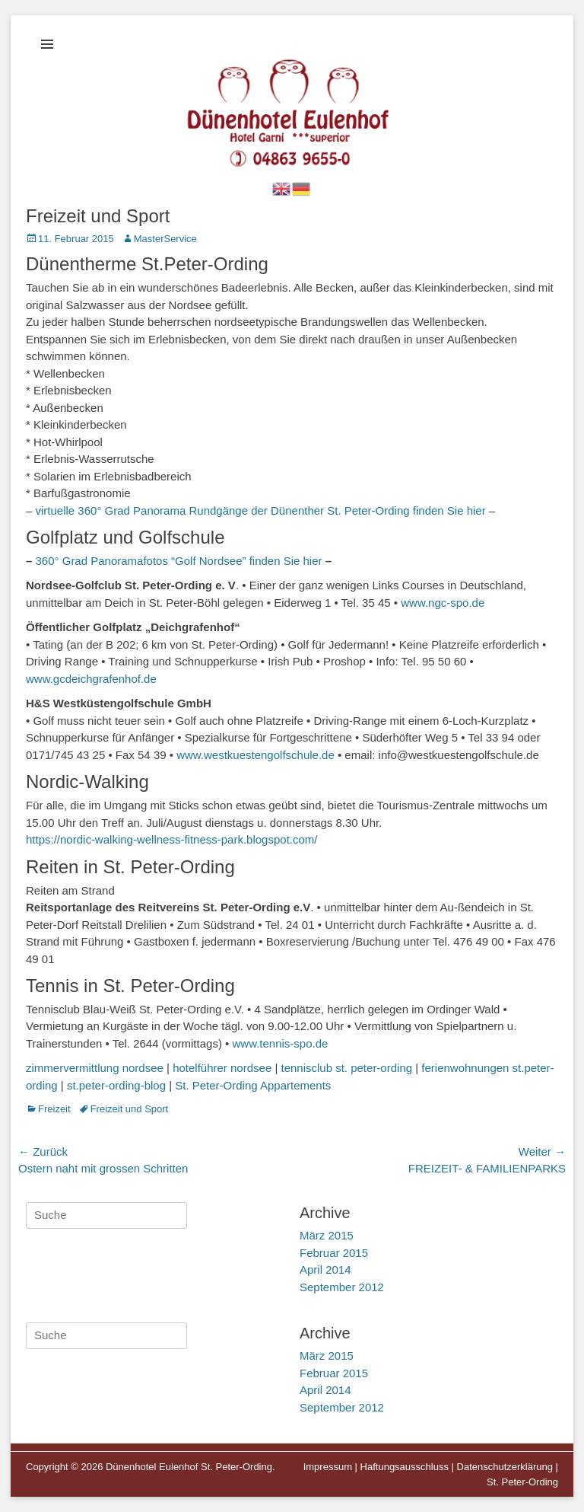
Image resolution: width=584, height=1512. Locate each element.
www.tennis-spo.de (280, 1043)
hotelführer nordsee (222, 1067)
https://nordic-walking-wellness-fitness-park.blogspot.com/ (172, 839)
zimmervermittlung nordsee (94, 1067)
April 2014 (325, 1269)
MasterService (165, 238)
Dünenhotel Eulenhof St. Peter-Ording (189, 1466)
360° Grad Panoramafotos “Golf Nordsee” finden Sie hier (179, 560)
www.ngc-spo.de (442, 602)
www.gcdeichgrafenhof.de (91, 678)
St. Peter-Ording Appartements (253, 1085)
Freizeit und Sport (129, 1109)
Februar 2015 (334, 1252)
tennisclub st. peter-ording (346, 1067)
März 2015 (327, 1235)
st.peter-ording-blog (116, 1085)
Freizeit (54, 1109)
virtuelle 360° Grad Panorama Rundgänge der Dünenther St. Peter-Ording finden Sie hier (261, 510)
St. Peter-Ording (522, 1482)
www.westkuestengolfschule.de (255, 754)
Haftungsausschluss (404, 1466)
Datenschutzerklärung (505, 1466)
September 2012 (342, 1287)
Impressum (327, 1466)
